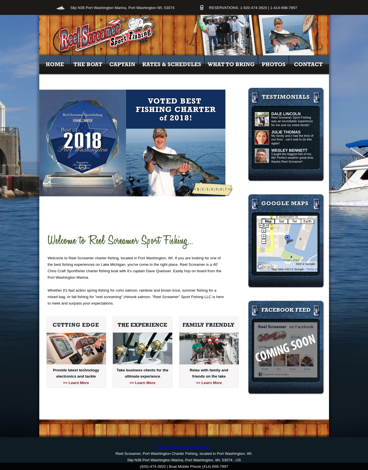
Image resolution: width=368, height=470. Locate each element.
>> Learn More (76, 383)
